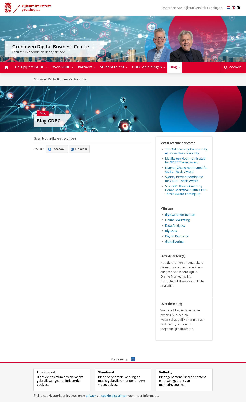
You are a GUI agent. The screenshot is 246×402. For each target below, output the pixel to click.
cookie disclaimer (114, 395)
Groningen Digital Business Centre (56, 79)
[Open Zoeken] (233, 67)
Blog (84, 79)
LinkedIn (79, 149)
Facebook (56, 149)
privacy (91, 395)
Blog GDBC (48, 121)
